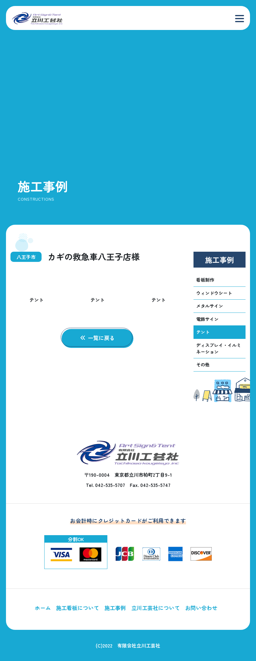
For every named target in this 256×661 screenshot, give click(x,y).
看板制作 (205, 280)
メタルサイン (209, 306)
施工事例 (115, 608)
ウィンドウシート (214, 293)
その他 (203, 365)
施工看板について (77, 608)
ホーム (43, 608)
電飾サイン (207, 319)
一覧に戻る (97, 338)
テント (203, 332)
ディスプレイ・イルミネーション (218, 348)
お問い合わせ (201, 608)
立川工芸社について (155, 608)
